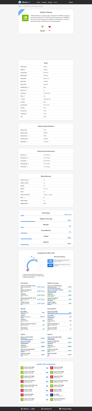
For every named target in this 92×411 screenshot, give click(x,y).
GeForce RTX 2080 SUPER (54, 337)
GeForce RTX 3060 (29, 367)
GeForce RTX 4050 (29, 372)
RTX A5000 (24, 311)
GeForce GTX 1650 (52, 349)
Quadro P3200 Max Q (53, 324)
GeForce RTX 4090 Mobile (54, 286)
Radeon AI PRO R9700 (27, 337)
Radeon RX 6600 (58, 367)
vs (47, 368)
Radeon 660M (58, 390)
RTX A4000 (50, 315)
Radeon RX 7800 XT (29, 381)
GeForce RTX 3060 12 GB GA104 (29, 286)
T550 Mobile (24, 328)
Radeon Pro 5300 (25, 353)
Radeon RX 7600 (58, 376)
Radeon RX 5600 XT (52, 298)
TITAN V (23, 315)
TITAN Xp (23, 294)
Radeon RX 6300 (51, 353)
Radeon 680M (28, 390)
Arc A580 (56, 394)
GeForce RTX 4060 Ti (59, 399)
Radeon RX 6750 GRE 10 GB (28, 298)
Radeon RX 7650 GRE (53, 341)
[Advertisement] (46, 47)
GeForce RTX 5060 (26, 341)
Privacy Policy (66, 409)
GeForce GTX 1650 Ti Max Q (28, 324)
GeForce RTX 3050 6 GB (30, 385)
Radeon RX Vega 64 (26, 290)
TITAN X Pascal (25, 302)
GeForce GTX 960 (52, 328)
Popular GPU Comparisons (46, 364)
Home (38, 2)
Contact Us (48, 409)
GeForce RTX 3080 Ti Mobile (55, 290)
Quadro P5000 (51, 302)
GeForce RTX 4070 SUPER (61, 381)
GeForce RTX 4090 (52, 311)
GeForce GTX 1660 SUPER (28, 349)
